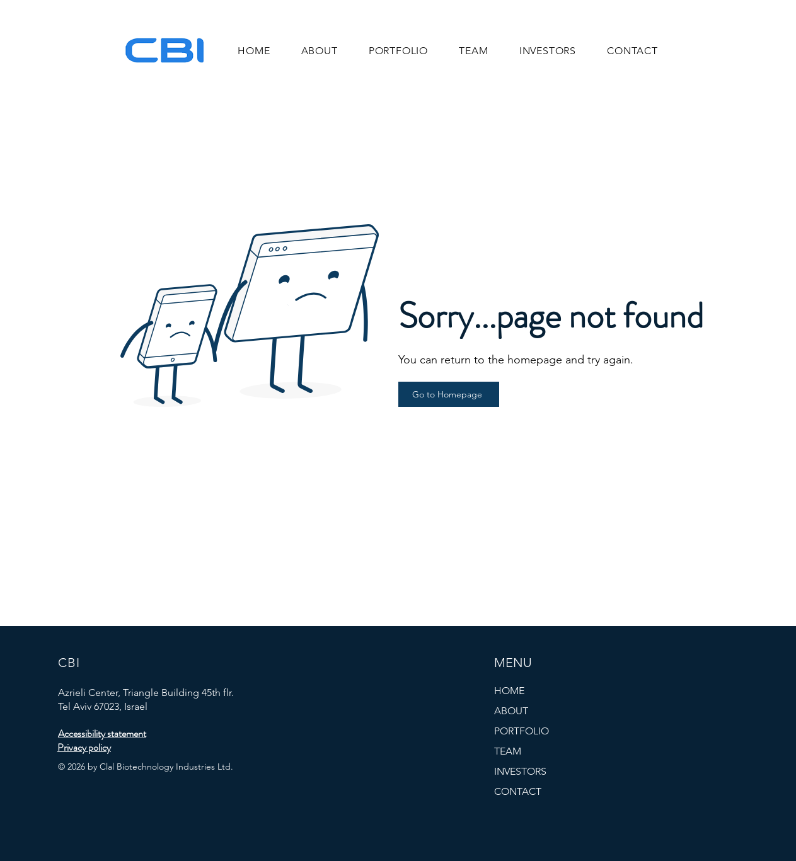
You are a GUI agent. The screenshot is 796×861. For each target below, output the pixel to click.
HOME (509, 691)
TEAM (507, 751)
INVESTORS (520, 771)
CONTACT (517, 791)
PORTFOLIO (521, 731)
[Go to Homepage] (448, 394)
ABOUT (511, 711)
